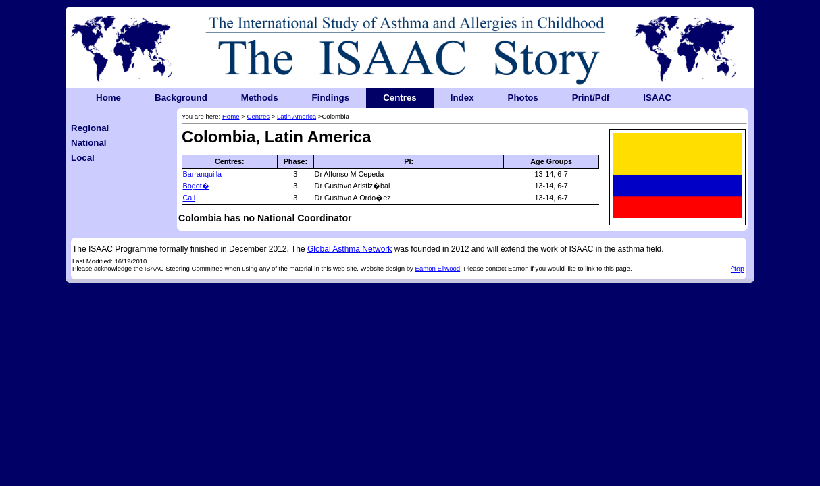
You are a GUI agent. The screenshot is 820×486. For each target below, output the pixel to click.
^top (737, 269)
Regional (90, 128)
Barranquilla (202, 174)
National (89, 143)
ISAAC (657, 97)
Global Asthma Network (349, 249)
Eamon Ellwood (438, 268)
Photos (523, 97)
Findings (331, 97)
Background (181, 97)
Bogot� (196, 186)
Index (462, 97)
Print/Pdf (591, 97)
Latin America (296, 116)
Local (83, 158)
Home (108, 97)
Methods (259, 97)
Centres (400, 97)
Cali (189, 198)
